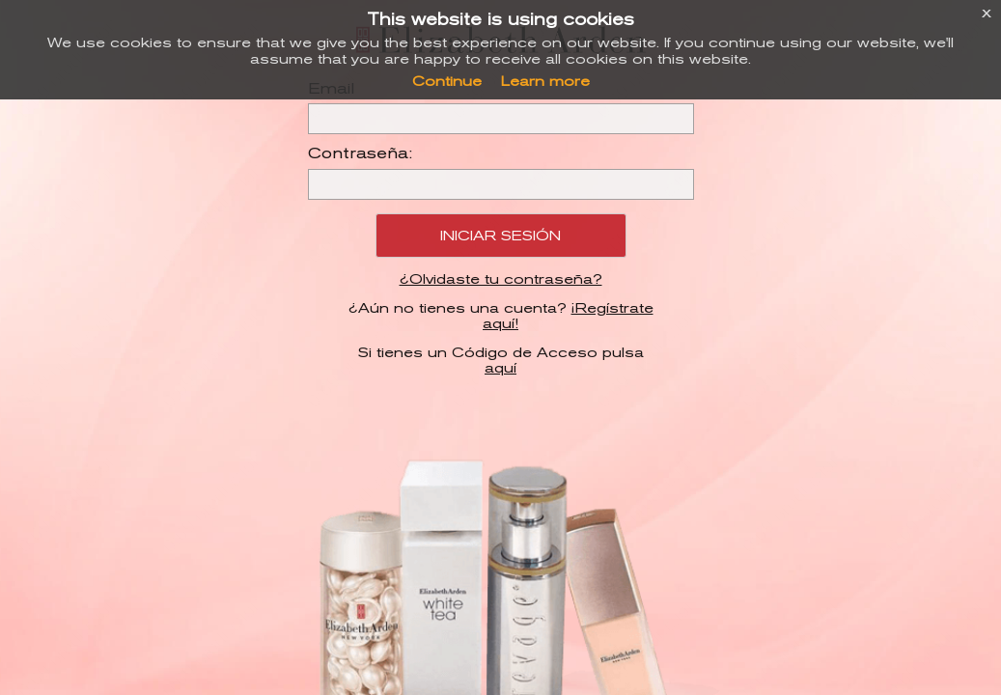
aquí (500, 367)
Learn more (545, 81)
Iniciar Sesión (500, 235)
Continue (447, 81)
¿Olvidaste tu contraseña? (501, 279)
